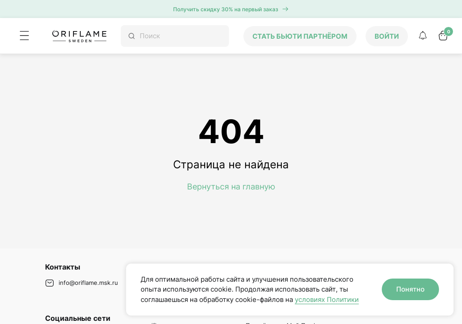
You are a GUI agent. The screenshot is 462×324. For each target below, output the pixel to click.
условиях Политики (327, 299)
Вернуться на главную (231, 186)
